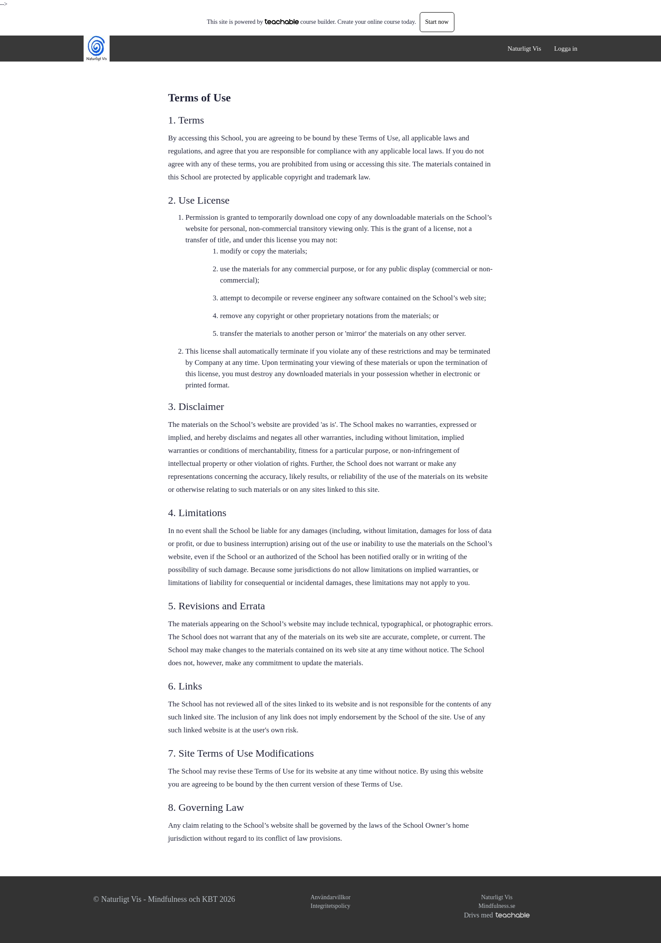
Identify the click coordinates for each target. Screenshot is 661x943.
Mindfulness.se (496, 906)
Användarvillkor (331, 897)
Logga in (565, 48)
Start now (437, 22)
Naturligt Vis (524, 48)
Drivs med (497, 915)
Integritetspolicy (330, 906)
